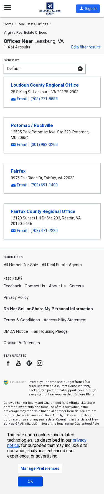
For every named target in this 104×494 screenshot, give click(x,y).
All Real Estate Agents (62, 264)
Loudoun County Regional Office (45, 85)
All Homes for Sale (21, 264)
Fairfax (18, 171)
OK (30, 481)
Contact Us (35, 285)
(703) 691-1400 (44, 185)
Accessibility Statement (65, 319)
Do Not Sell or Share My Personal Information (48, 308)
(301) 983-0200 (44, 144)
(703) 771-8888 (44, 99)
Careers (76, 285)
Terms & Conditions (22, 319)
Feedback (12, 286)
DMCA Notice (16, 331)
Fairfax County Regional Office (43, 211)
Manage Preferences (40, 468)
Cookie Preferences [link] (22, 342)
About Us (57, 285)
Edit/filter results (86, 47)
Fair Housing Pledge (50, 331)
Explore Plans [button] (84, 394)
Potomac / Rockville (32, 125)
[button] (88, 8)
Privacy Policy (16, 297)
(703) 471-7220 (44, 230)
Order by (11, 60)
